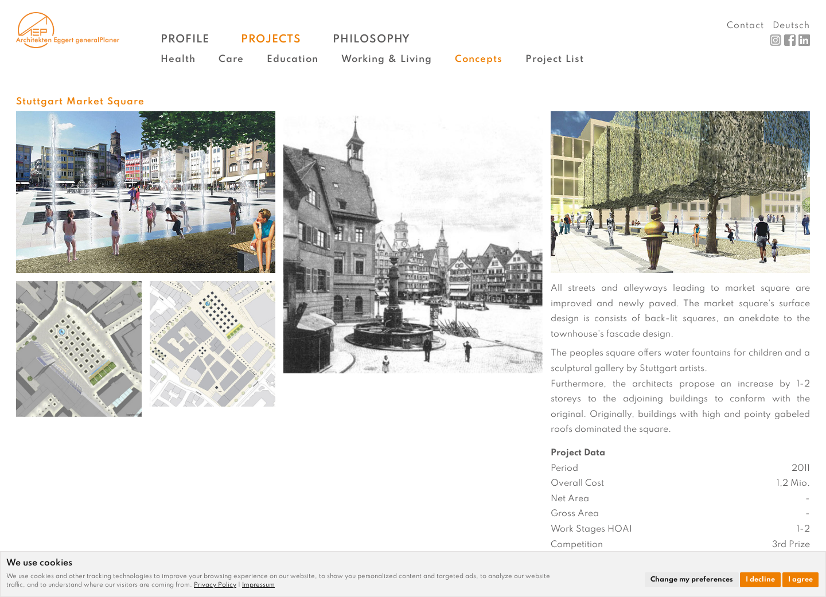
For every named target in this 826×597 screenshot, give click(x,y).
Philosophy (371, 39)
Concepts (478, 59)
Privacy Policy (215, 585)
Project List (554, 59)
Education (292, 59)
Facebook (790, 40)
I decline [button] (760, 579)
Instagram (775, 40)
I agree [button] (800, 579)
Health (178, 59)
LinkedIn (804, 40)
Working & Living (386, 59)
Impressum (258, 585)
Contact (745, 26)
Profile (185, 39)
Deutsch (791, 26)
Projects (271, 39)
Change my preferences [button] (691, 579)
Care (231, 59)
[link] (218, 585)
